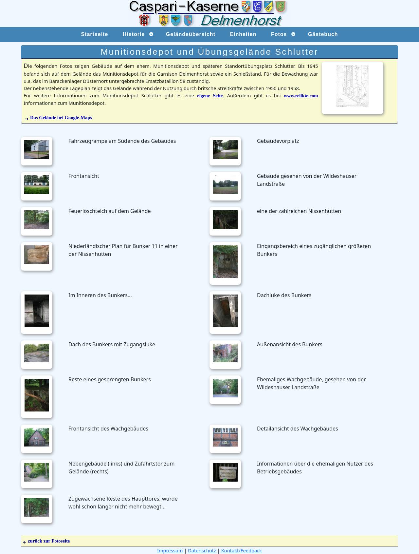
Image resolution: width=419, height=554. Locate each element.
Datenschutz (202, 550)
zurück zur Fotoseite (46, 541)
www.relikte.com (301, 95)
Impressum (170, 550)
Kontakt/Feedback (241, 550)
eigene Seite (210, 95)
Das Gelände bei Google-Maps (61, 117)
